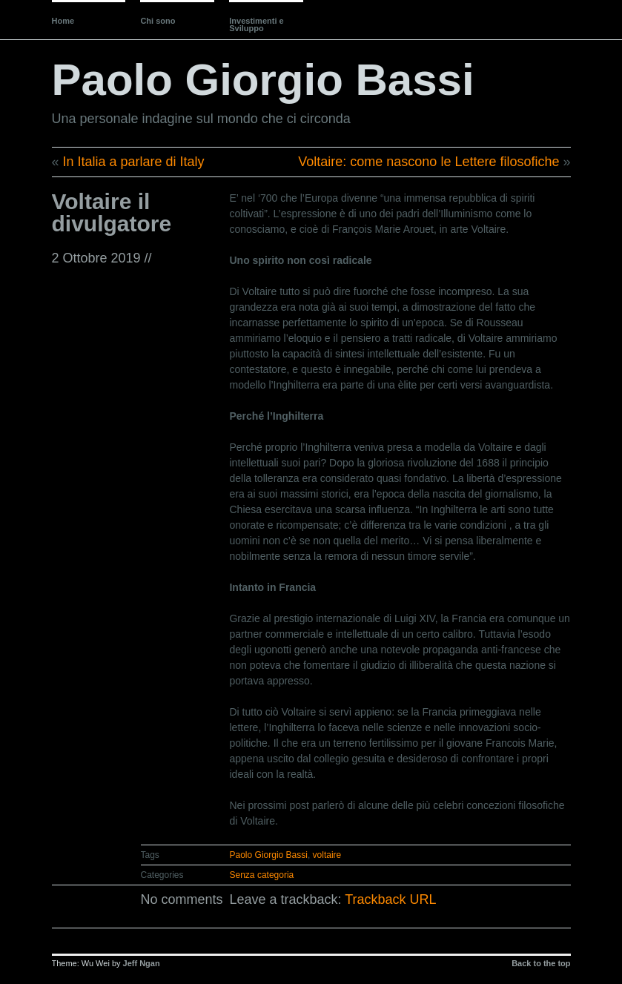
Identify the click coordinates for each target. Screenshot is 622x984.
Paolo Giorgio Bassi (263, 80)
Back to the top (541, 963)
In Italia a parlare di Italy (134, 161)
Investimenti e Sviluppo (256, 24)
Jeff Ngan (141, 963)
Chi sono (157, 20)
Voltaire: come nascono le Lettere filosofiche (428, 161)
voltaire (327, 855)
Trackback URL (390, 899)
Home (63, 20)
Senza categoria (262, 875)
